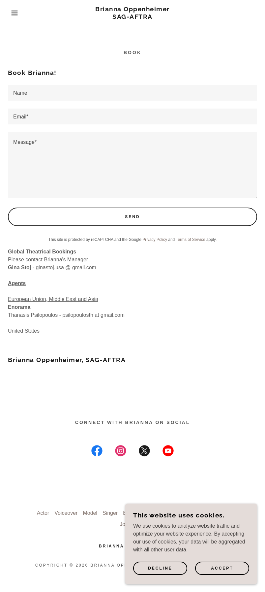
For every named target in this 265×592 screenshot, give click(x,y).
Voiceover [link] (65, 513)
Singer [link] (110, 513)
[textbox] (132, 93)
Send (132, 216)
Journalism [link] (132, 524)
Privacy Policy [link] (154, 239)
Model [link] (90, 513)
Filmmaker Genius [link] (206, 513)
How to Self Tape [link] (160, 513)
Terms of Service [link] (190, 239)
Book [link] (129, 513)
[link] (132, 17)
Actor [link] (43, 513)
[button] (13, 12)
